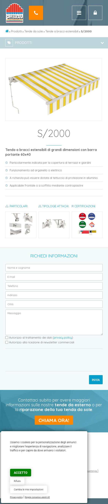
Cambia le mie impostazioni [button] (28, 489)
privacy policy (63, 337)
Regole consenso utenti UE (37, 497)
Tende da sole (33, 31)
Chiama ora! (54, 420)
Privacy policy (16, 497)
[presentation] (34, 359)
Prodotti (16, 31)
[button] (98, 62)
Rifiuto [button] (17, 481)
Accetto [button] (20, 473)
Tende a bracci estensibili (61, 31)
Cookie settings (87, 470)
